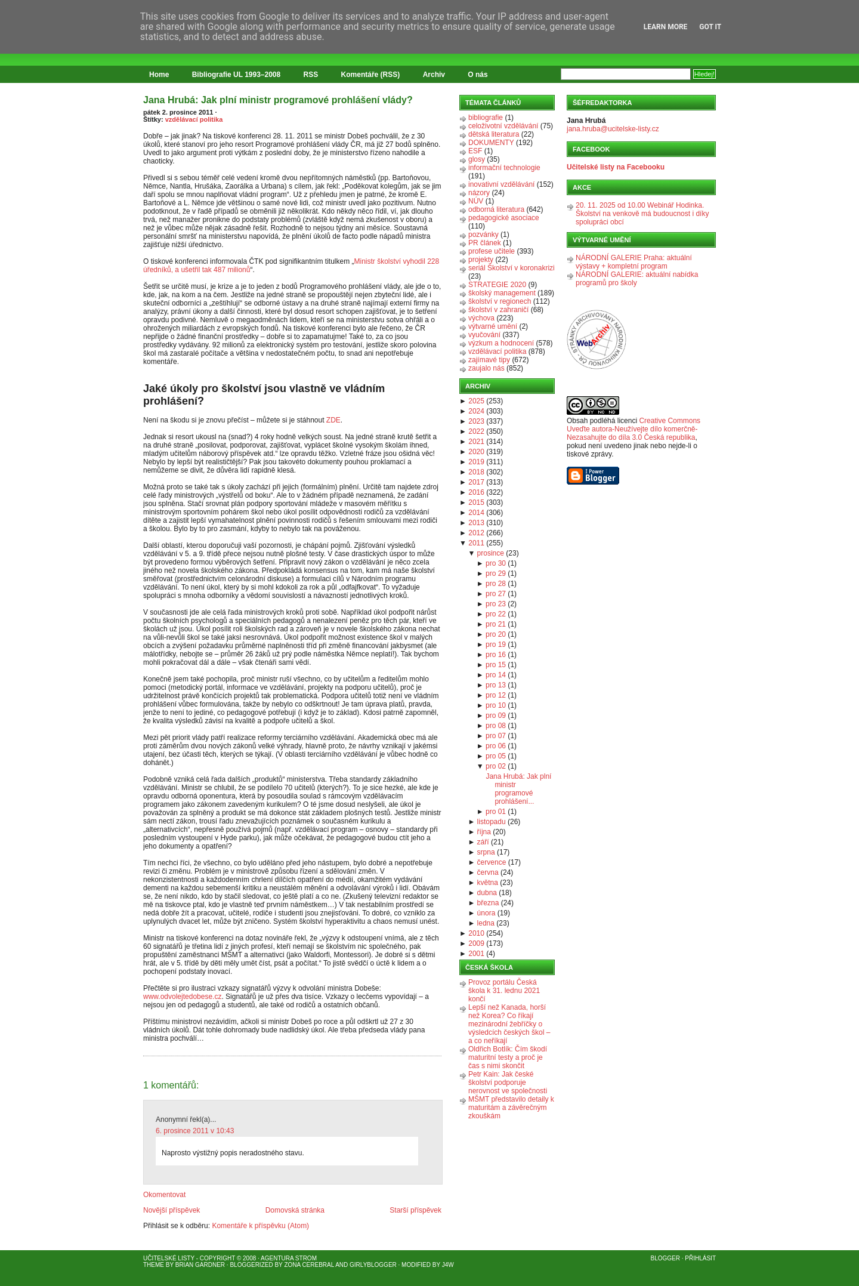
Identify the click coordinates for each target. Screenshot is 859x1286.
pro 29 (496, 573)
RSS (311, 74)
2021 (476, 441)
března (488, 903)
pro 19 (496, 644)
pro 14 (496, 675)
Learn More (666, 27)
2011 (476, 543)
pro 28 (496, 583)
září (483, 842)
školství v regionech (499, 301)
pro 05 (496, 756)
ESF (475, 151)
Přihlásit (700, 1258)
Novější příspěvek (171, 1210)
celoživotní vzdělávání (503, 126)
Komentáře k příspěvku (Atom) (260, 1226)
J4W (448, 1265)
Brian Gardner (200, 1265)
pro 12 (496, 695)
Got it (710, 27)
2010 (476, 933)
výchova (481, 318)
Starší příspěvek (415, 1210)
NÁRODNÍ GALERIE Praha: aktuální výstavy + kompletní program (634, 262)
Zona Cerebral (309, 1265)
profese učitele (491, 251)
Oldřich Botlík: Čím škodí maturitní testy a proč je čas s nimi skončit (507, 1057)
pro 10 (496, 705)
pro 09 (496, 715)
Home (159, 74)
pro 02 (496, 766)
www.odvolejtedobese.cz (182, 996)
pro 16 (496, 654)
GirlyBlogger (373, 1265)
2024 (476, 411)
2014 (476, 512)
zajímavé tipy (489, 360)
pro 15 (496, 665)
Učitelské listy (168, 1258)
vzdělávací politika (194, 119)
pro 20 (496, 634)
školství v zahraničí (498, 310)
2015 (476, 502)
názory (479, 193)
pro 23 (496, 604)
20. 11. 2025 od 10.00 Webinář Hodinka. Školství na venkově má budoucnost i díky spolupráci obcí (642, 213)
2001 (476, 953)
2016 (476, 492)
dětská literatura (493, 134)
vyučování (484, 335)
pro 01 (496, 811)
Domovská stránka (295, 1210)
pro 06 (496, 746)
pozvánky (483, 234)
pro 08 (496, 725)
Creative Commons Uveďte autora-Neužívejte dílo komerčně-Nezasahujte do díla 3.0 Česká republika (633, 429)
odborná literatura (496, 209)
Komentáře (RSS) (370, 74)
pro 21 (496, 624)
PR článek (484, 243)
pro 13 (496, 685)
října (484, 832)
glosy (476, 159)
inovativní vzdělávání (501, 184)
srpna (486, 852)
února (486, 913)
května (487, 882)
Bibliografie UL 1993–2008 (236, 74)
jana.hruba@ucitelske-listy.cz (613, 129)
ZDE (333, 420)
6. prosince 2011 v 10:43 (195, 1131)
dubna (487, 893)
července (491, 862)
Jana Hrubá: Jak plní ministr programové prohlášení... (518, 789)
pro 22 (496, 614)
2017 (476, 482)
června (488, 872)
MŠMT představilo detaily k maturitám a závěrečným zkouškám (511, 1107)
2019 (476, 462)
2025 (476, 401)
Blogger (665, 1258)
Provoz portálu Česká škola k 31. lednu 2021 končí (504, 990)
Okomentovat (164, 1195)
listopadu (491, 822)
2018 (476, 472)
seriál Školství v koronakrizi (511, 268)
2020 (476, 452)
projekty (480, 259)
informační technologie (504, 168)
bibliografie (485, 117)
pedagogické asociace (503, 218)
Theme (153, 1265)
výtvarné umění (492, 326)
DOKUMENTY (491, 142)
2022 (476, 431)
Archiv (434, 74)
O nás (477, 74)
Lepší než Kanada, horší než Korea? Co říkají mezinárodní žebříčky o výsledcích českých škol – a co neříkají (509, 1024)
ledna (486, 923)
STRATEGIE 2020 (497, 284)
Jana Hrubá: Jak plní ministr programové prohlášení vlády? (278, 100)
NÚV (475, 201)
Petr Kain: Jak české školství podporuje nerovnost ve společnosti (507, 1082)
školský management (502, 293)
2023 (476, 421)
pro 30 (496, 563)
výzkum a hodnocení (501, 343)
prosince (490, 553)
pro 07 (496, 736)
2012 (476, 533)
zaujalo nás (486, 368)
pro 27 (496, 594)
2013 (476, 523)
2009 (476, 943)
